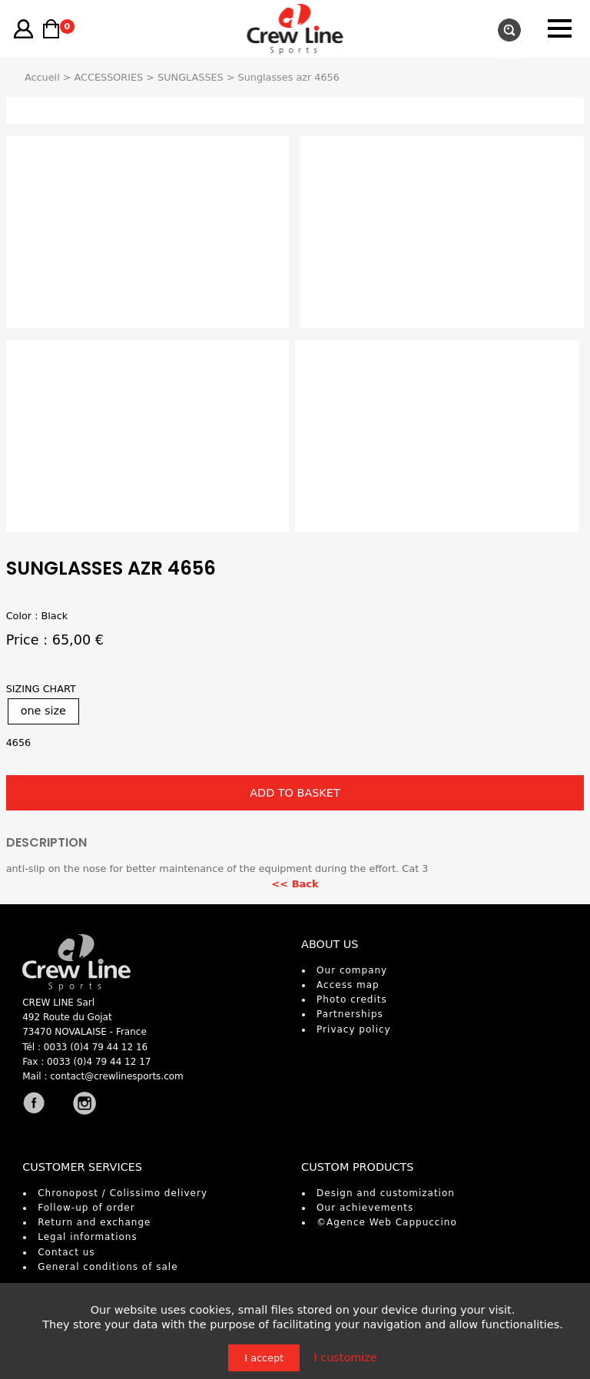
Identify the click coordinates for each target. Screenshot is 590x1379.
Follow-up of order (86, 1207)
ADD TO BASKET (295, 793)
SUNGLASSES (190, 77)
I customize (344, 1357)
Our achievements (365, 1207)
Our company (352, 970)
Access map (348, 985)
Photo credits (352, 999)
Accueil (42, 77)
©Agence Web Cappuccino (387, 1222)
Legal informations (88, 1236)
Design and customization (386, 1193)
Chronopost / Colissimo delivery (122, 1193)
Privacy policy (354, 1029)
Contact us (66, 1252)
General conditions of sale (107, 1266)
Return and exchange (94, 1222)
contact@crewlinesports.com (117, 1076)
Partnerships (350, 1014)
